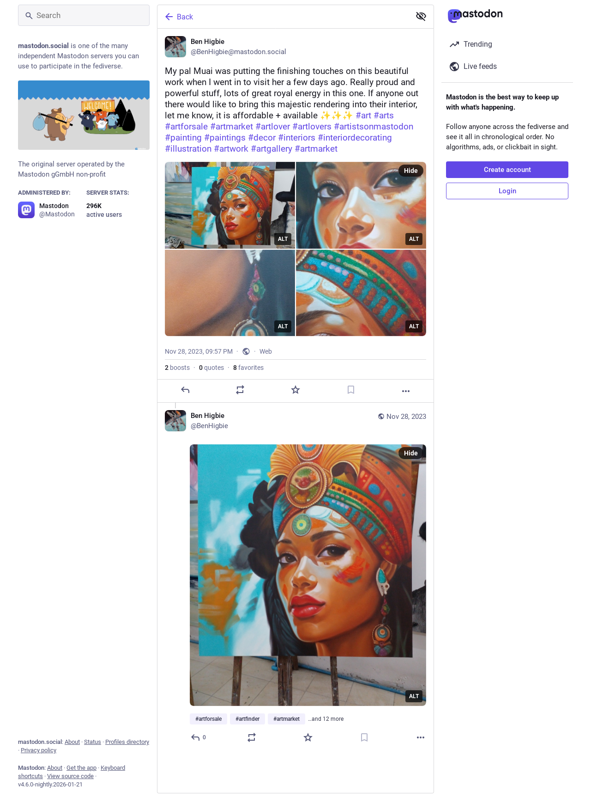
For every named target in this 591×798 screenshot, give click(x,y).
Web (265, 351)
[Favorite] (295, 389)
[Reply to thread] (199, 737)
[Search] (84, 15)
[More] (405, 391)
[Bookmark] (350, 389)
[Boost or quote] (240, 389)
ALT (283, 239)
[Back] (283, 16)
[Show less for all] (421, 16)
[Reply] (185, 389)
